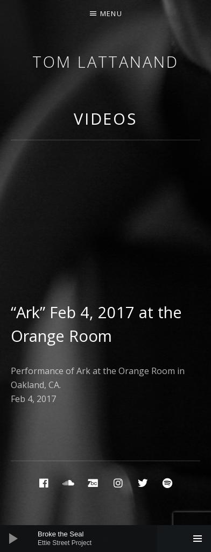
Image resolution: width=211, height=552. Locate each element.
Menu (111, 13)
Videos (105, 118)
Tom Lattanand (105, 61)
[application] (105, 538)
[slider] (110, 538)
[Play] (13, 538)
